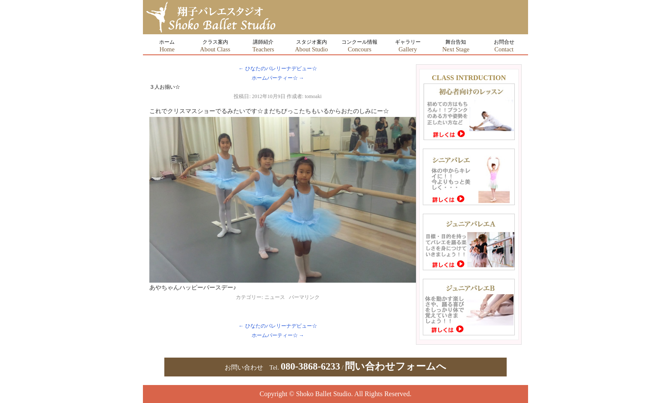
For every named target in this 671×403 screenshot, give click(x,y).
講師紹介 (263, 46)
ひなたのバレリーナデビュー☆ (278, 69)
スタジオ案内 (311, 46)
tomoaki (313, 96)
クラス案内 (215, 46)
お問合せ (504, 46)
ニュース (274, 297)
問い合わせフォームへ (395, 366)
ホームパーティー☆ (278, 78)
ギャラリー (408, 46)
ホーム (167, 46)
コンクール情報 (359, 46)
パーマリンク (304, 297)
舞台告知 (455, 46)
